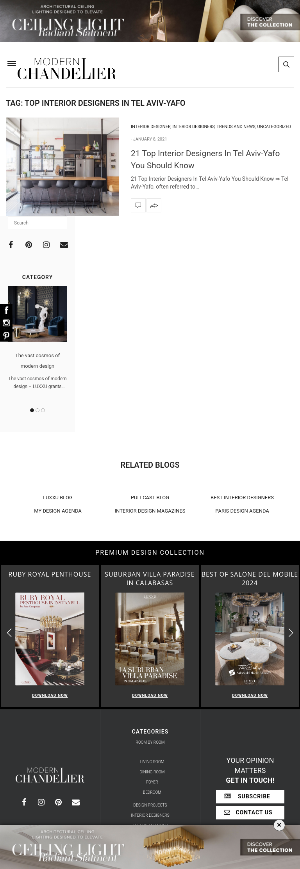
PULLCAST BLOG (150, 497)
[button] (291, 632)
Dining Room (152, 772)
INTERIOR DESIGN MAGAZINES (150, 511)
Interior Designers (194, 126)
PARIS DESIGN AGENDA (242, 511)
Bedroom (152, 792)
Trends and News (235, 126)
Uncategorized (274, 126)
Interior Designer (151, 126)
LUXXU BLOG (58, 497)
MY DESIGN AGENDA (58, 511)
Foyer (152, 782)
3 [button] (43, 410)
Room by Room (150, 742)
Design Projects (150, 805)
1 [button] (32, 410)
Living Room (152, 762)
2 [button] (37, 410)
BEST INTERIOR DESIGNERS (242, 497)
